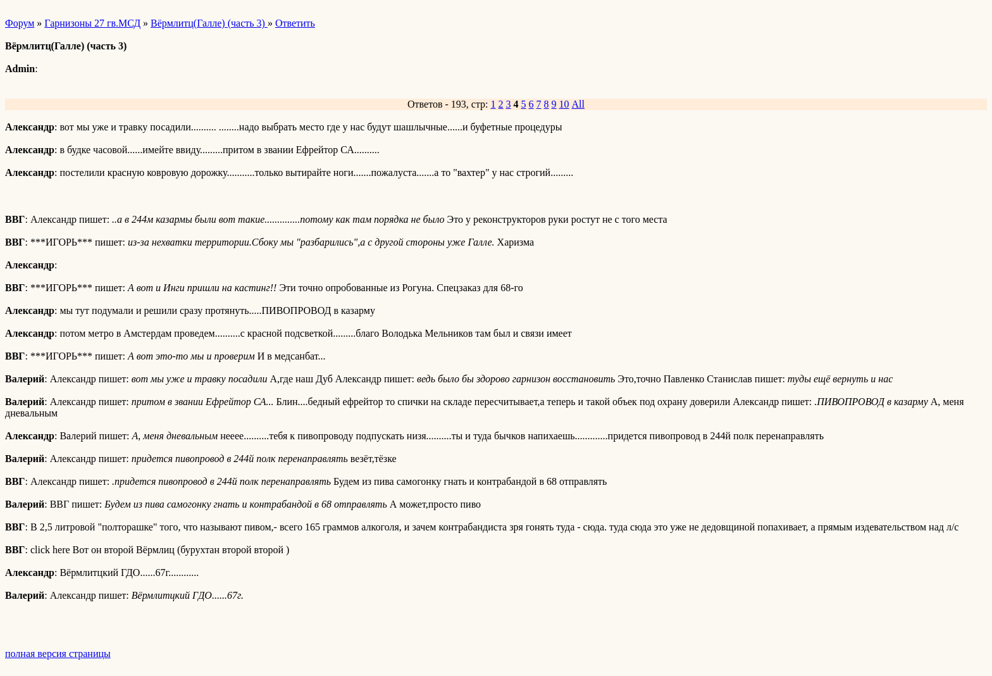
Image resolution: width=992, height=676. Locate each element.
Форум (19, 23)
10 (564, 104)
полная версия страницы (58, 653)
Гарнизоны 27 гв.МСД (92, 23)
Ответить (295, 23)
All (578, 104)
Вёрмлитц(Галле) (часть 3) (209, 23)
